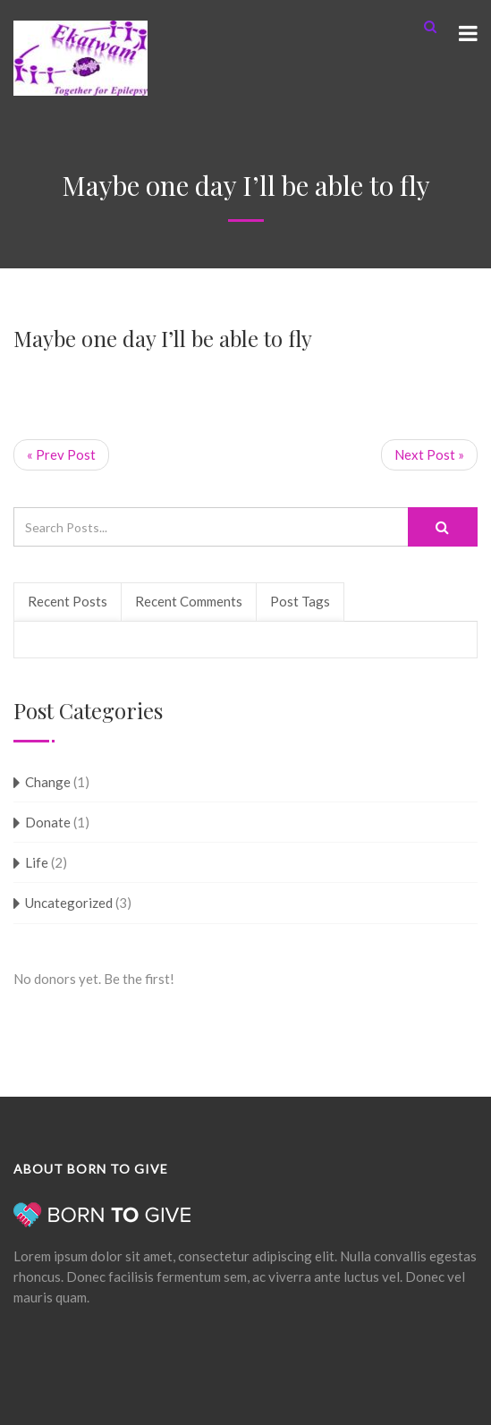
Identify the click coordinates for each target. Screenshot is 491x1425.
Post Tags (300, 601)
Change (48, 782)
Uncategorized (69, 903)
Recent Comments (188, 601)
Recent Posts (67, 601)
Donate (48, 822)
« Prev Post (61, 454)
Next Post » (429, 454)
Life (36, 862)
